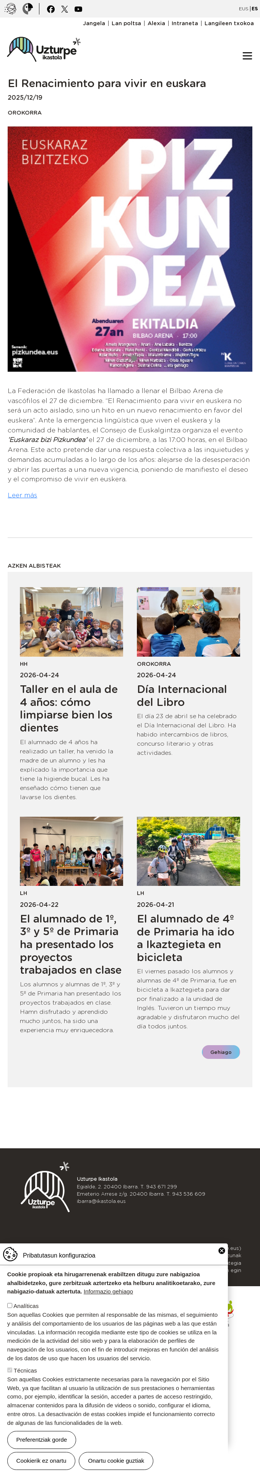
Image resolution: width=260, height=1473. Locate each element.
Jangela (94, 23)
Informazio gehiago (108, 1291)
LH (23, 893)
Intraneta (185, 23)
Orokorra (25, 112)
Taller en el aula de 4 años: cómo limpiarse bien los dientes (69, 708)
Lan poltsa (126, 23)
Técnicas (25, 1370)
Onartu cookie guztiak (116, 1460)
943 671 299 (161, 1187)
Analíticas (26, 1306)
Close (221, 1250)
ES (255, 8)
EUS (244, 8)
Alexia (156, 23)
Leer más (22, 495)
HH (24, 663)
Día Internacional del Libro (182, 696)
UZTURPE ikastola (43, 33)
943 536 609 (188, 1194)
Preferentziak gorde (41, 1439)
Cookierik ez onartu (41, 1460)
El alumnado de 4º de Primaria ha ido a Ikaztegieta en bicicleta (185, 938)
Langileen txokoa (229, 23)
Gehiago (221, 1052)
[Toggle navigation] (247, 56)
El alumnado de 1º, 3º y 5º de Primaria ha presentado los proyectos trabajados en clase (71, 944)
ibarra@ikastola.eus (101, 1201)
